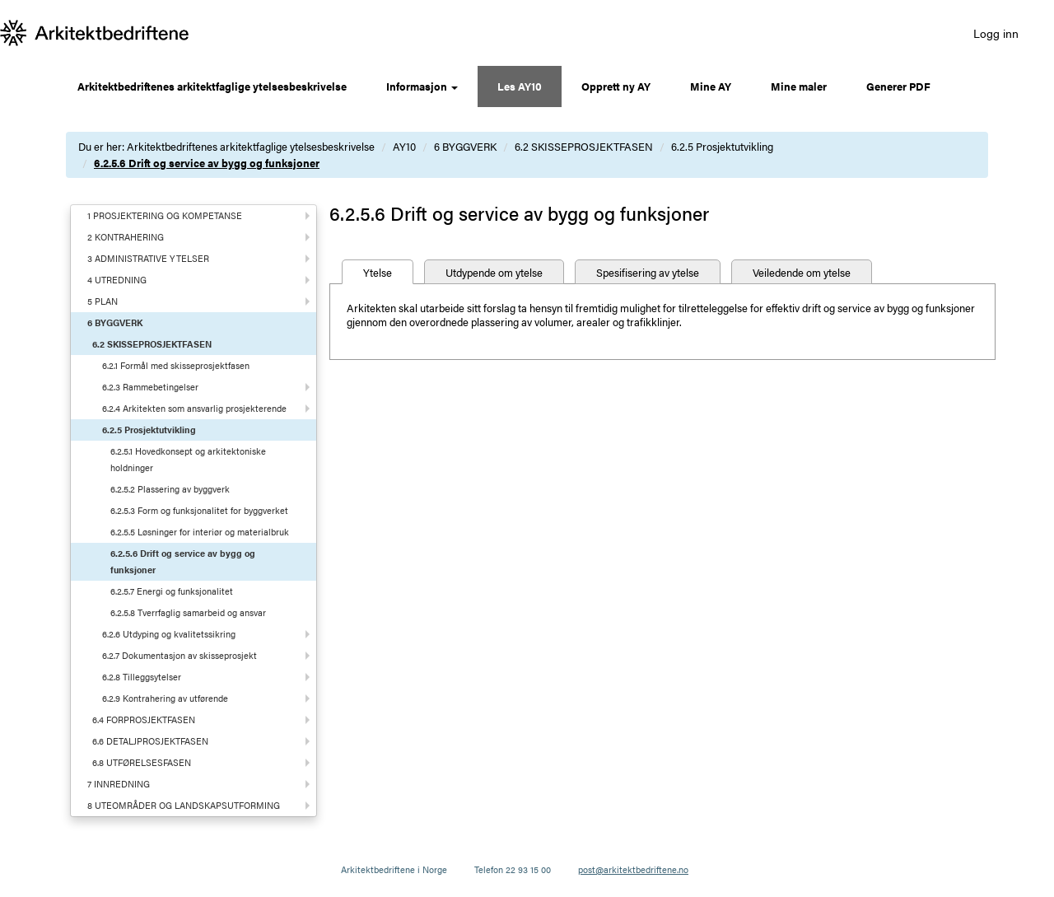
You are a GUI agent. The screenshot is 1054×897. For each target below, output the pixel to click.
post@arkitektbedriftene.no (633, 869)
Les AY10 (519, 86)
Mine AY (710, 86)
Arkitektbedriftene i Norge (394, 869)
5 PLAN (102, 301)
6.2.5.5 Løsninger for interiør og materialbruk (199, 532)
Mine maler (799, 86)
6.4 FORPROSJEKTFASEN (143, 719)
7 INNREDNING (118, 784)
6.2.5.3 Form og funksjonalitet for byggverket (199, 510)
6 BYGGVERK (465, 146)
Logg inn (996, 33)
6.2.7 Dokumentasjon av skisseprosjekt (179, 655)
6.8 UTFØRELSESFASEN (141, 762)
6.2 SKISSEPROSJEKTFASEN (584, 146)
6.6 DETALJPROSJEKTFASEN (150, 741)
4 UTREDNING (117, 279)
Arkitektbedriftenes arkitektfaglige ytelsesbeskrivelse (212, 86)
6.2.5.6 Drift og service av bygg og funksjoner (206, 163)
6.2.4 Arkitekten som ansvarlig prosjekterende (194, 408)
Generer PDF (898, 86)
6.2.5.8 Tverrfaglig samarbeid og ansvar (188, 612)
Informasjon (422, 86)
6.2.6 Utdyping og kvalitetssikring (169, 634)
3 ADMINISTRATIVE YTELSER (148, 258)
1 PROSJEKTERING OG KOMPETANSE (164, 215)
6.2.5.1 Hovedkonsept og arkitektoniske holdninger (188, 459)
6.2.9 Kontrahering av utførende (165, 698)
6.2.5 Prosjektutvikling (722, 146)
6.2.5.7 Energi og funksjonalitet (171, 591)
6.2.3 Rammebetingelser (150, 387)
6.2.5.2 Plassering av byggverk (170, 489)
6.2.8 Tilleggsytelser (141, 676)
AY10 (404, 146)
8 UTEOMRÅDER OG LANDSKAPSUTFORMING (183, 805)
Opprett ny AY (616, 86)
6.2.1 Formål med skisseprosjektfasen (176, 365)
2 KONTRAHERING (125, 237)
